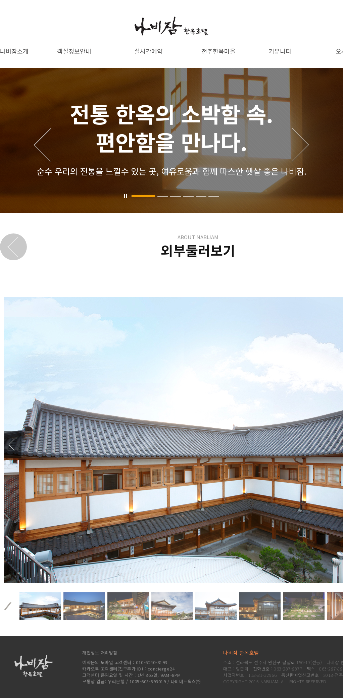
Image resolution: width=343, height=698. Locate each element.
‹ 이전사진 (12, 444)
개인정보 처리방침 (99, 652)
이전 (7, 606)
